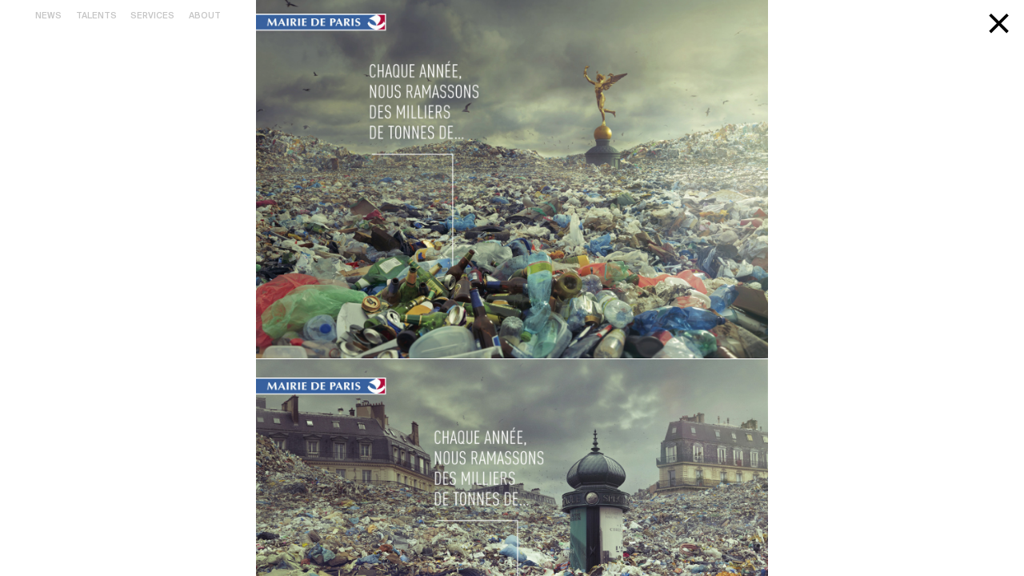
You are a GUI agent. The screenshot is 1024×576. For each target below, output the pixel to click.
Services (152, 16)
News (48, 16)
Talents (96, 16)
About (205, 16)
